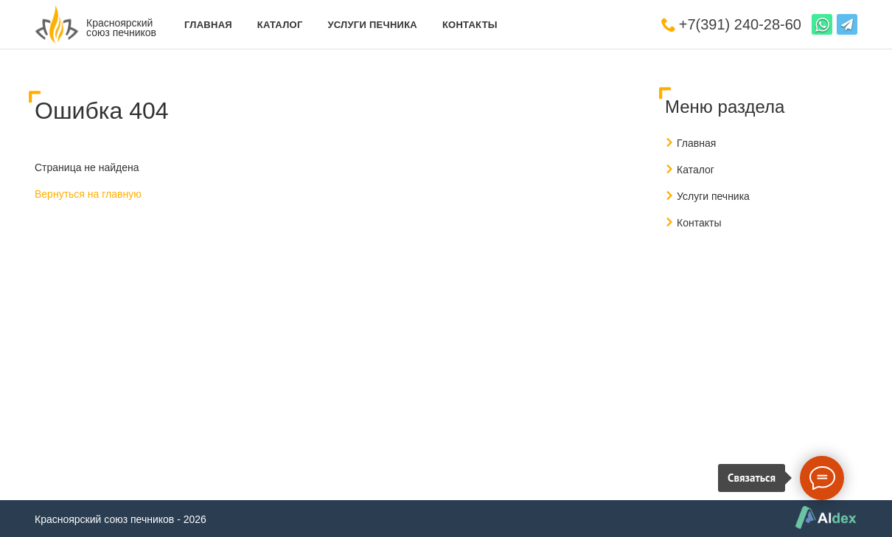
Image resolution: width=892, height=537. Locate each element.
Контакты (470, 24)
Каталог (280, 24)
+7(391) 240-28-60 (740, 24)
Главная (208, 24)
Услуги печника (372, 24)
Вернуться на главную (88, 194)
